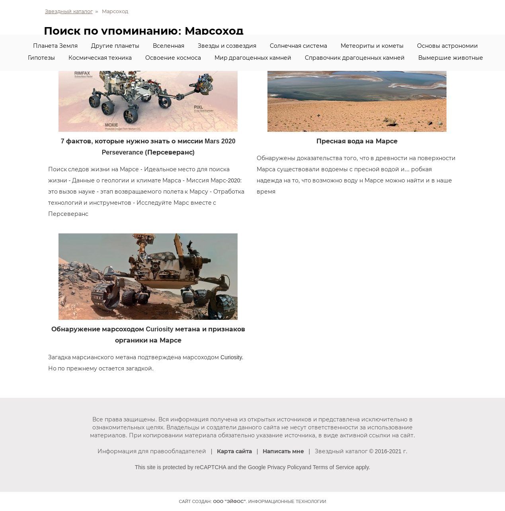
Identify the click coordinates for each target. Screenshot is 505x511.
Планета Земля (55, 46)
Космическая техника (100, 58)
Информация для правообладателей (151, 451)
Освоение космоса (173, 58)
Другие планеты (115, 46)
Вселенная (168, 46)
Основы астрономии (447, 46)
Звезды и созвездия (227, 46)
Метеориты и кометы (372, 46)
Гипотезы (41, 58)
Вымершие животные (450, 58)
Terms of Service (333, 467)
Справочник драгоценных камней (355, 58)
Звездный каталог (69, 11)
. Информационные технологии (269, 501)
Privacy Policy (284, 467)
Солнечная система (298, 46)
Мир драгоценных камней (253, 58)
